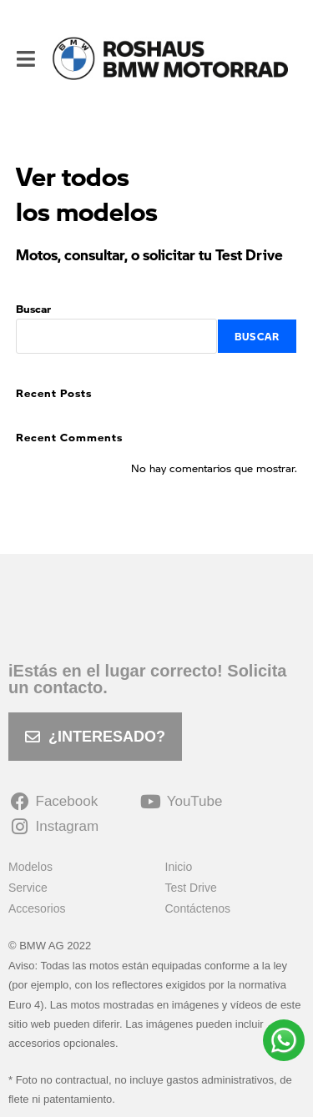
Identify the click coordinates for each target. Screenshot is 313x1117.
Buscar (33, 308)
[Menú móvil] (26, 58)
